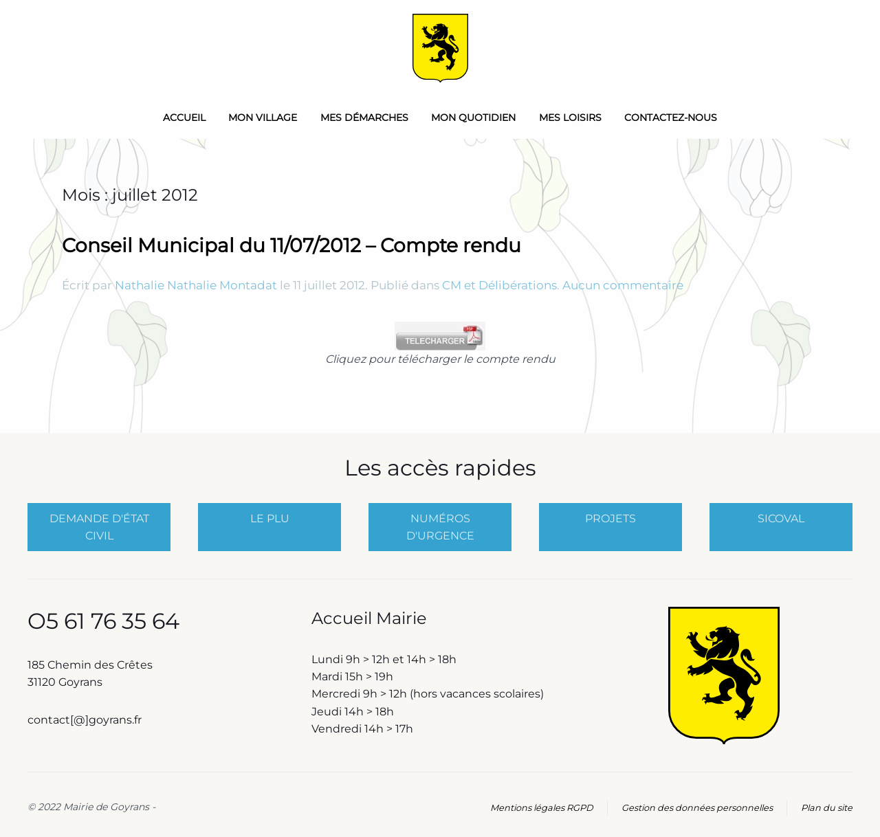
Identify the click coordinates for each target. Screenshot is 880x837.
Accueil (184, 117)
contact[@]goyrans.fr (86, 719)
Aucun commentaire (622, 285)
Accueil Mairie (369, 618)
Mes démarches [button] (364, 117)
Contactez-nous (670, 117)
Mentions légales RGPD (541, 808)
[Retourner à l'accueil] (440, 48)
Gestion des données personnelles (697, 808)
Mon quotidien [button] (473, 117)
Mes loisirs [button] (570, 117)
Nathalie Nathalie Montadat (196, 285)
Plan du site (826, 808)
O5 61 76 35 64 (103, 620)
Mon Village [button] (262, 117)
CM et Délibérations (499, 285)
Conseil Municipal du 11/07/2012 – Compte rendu (291, 245)
